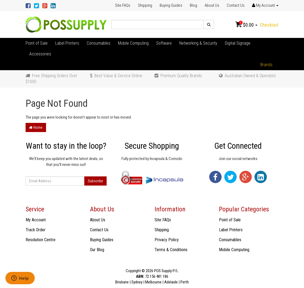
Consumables (98, 43)
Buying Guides (171, 5)
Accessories (40, 53)
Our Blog (97, 249)
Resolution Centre (40, 239)
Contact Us (235, 5)
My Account (36, 219)
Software (164, 43)
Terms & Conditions (171, 249)
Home (36, 127)
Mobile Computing (133, 43)
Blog (193, 5)
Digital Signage (237, 43)
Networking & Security (198, 43)
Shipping (145, 5)
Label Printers (67, 43)
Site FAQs (122, 5)
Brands (266, 64)
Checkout (269, 25)
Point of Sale (37, 43)
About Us (212, 5)
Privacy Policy (167, 239)
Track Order (36, 229)
